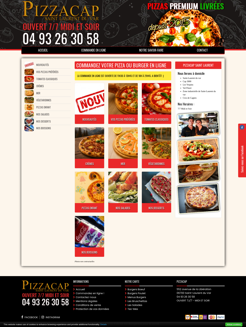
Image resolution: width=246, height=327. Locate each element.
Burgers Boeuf (136, 289)
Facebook (31, 317)
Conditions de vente (88, 305)
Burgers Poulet (137, 293)
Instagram (53, 317)
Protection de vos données (92, 309)
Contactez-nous (86, 297)
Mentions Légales (86, 301)
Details (103, 324)
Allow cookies (234, 324)
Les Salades (135, 305)
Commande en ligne (93, 50)
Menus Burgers (137, 297)
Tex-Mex (133, 309)
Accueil (43, 50)
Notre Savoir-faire (151, 50)
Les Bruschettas (137, 301)
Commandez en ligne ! (90, 293)
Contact (202, 50)
